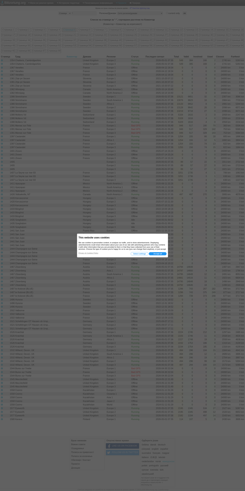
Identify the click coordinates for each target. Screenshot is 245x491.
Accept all (157, 254)
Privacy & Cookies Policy (88, 253)
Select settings (139, 254)
